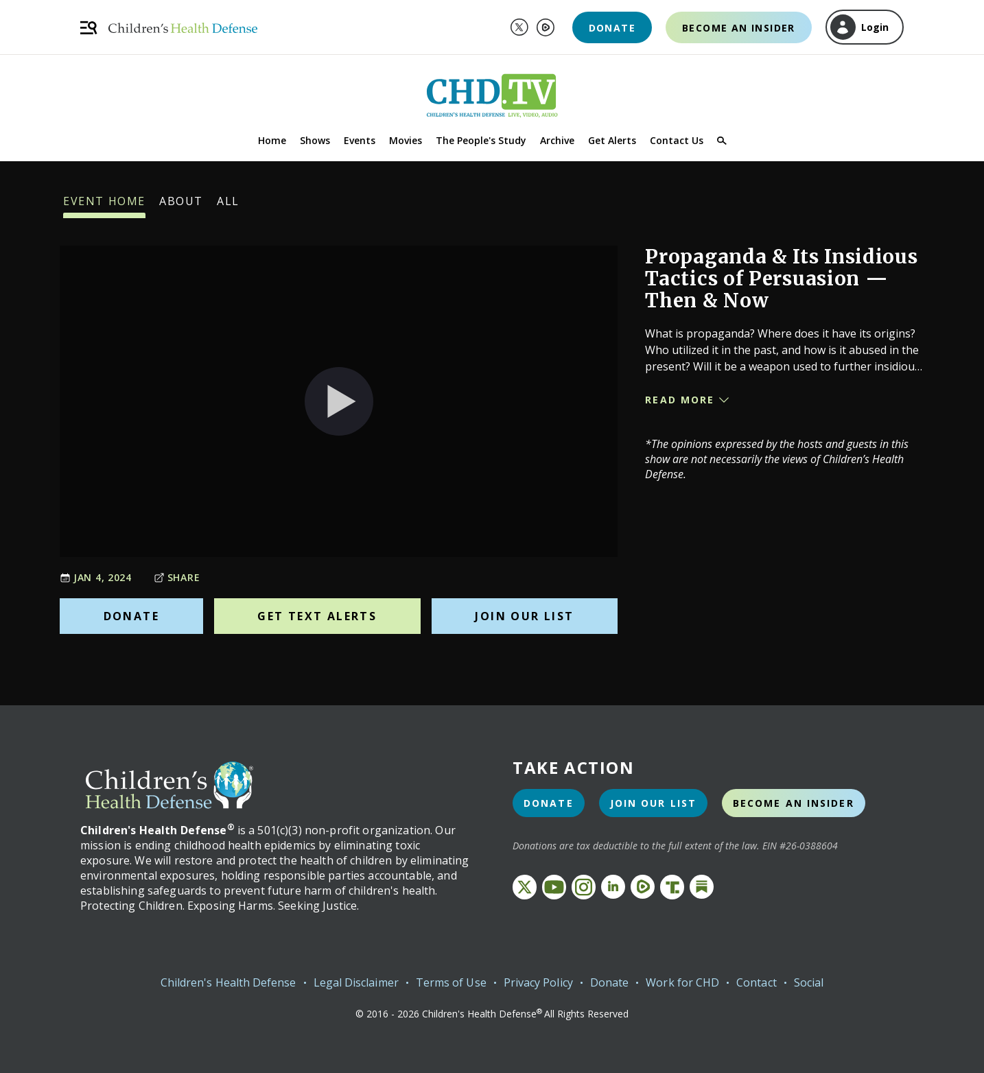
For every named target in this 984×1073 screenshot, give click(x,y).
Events (359, 140)
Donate (612, 27)
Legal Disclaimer (356, 982)
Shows (315, 140)
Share (177, 577)
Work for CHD (682, 982)
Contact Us (676, 140)
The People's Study (481, 140)
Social (808, 982)
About (181, 205)
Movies (405, 140)
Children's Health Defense (228, 982)
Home (272, 140)
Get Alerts (612, 140)
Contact (756, 982)
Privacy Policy (538, 982)
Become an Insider (738, 27)
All (228, 205)
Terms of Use (451, 982)
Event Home (104, 205)
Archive (557, 140)
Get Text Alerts (317, 616)
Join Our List (524, 616)
